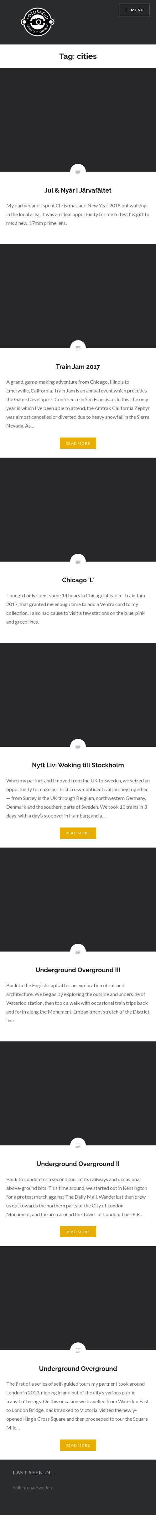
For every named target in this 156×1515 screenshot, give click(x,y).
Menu (137, 10)
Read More (78, 443)
